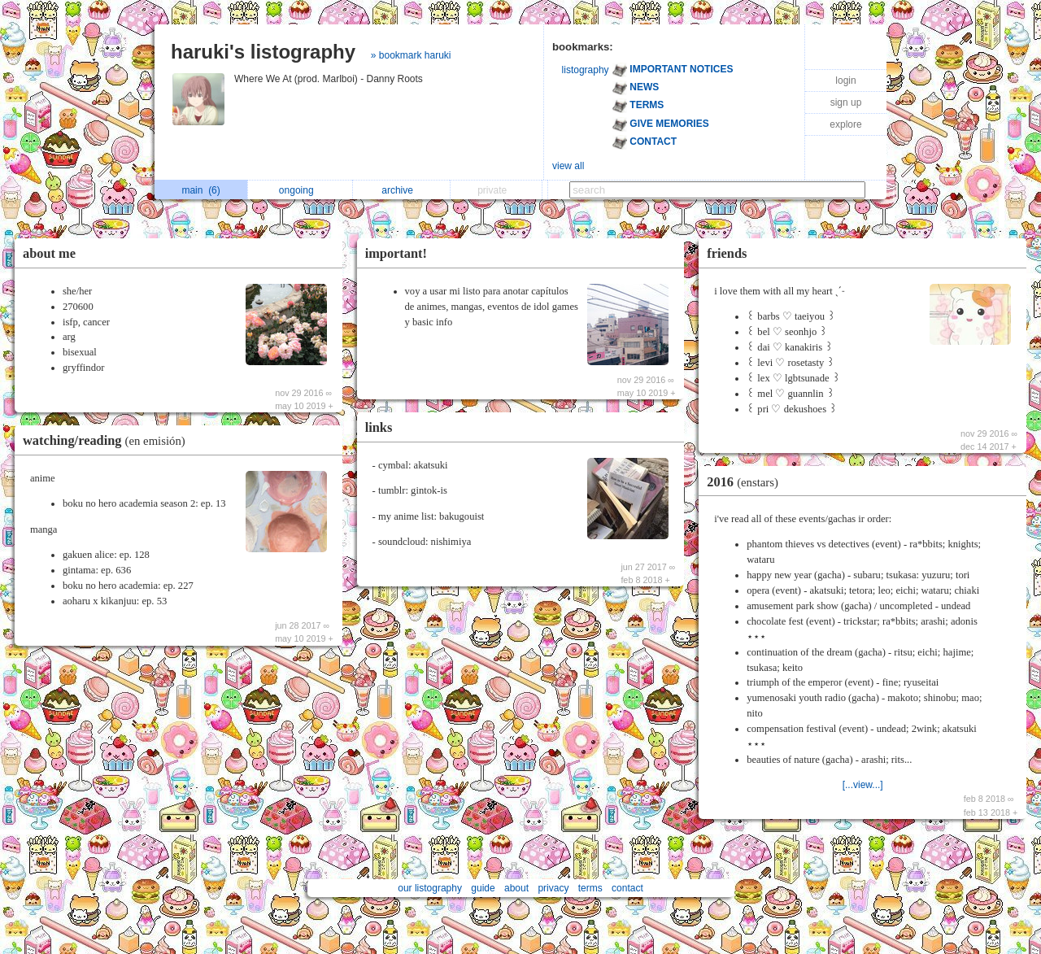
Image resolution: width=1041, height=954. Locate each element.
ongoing (300, 190)
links (379, 427)
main (200, 190)
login (845, 80)
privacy (553, 888)
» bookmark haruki (411, 55)
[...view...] (863, 785)
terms (590, 888)
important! (396, 253)
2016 (746, 482)
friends (727, 253)
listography (585, 70)
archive (401, 190)
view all (568, 166)
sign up (846, 102)
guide (482, 888)
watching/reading (108, 440)
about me (49, 253)
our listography (430, 888)
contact (627, 888)
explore (845, 124)
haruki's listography (263, 52)
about (516, 888)
